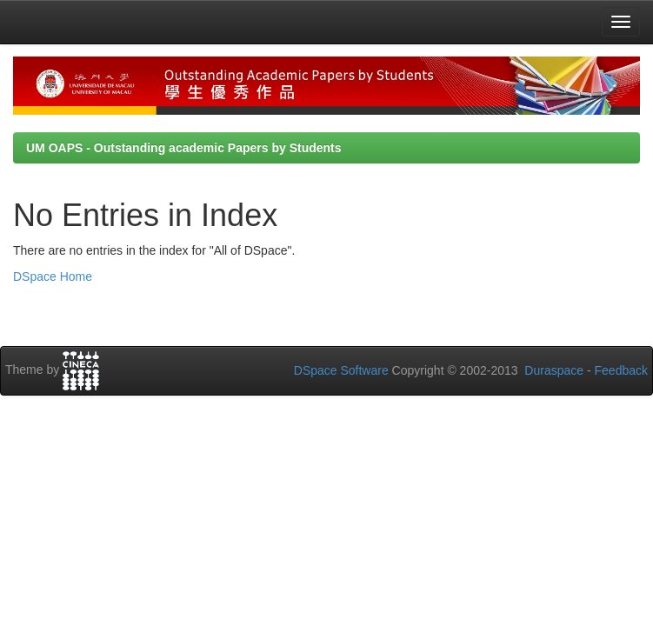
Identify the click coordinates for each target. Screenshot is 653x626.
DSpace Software (341, 370)
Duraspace (553, 370)
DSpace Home (52, 276)
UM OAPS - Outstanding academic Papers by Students (184, 148)
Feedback (621, 370)
